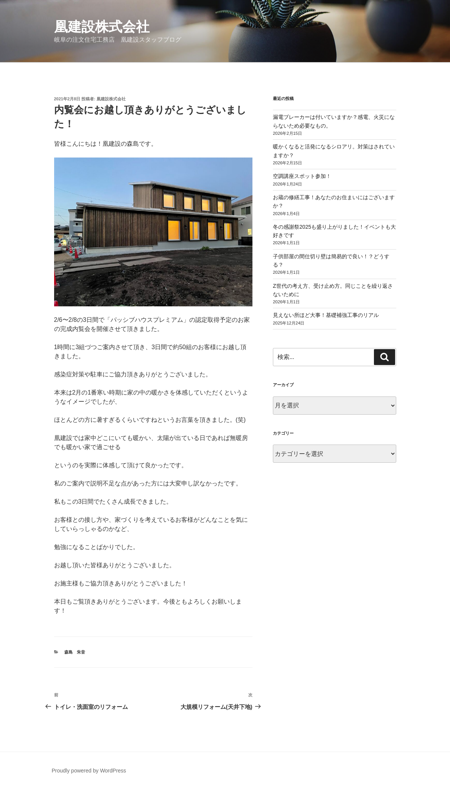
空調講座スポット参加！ (302, 176)
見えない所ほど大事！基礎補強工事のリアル (326, 315)
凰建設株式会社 (101, 26)
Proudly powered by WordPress (89, 771)
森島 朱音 (74, 652)
